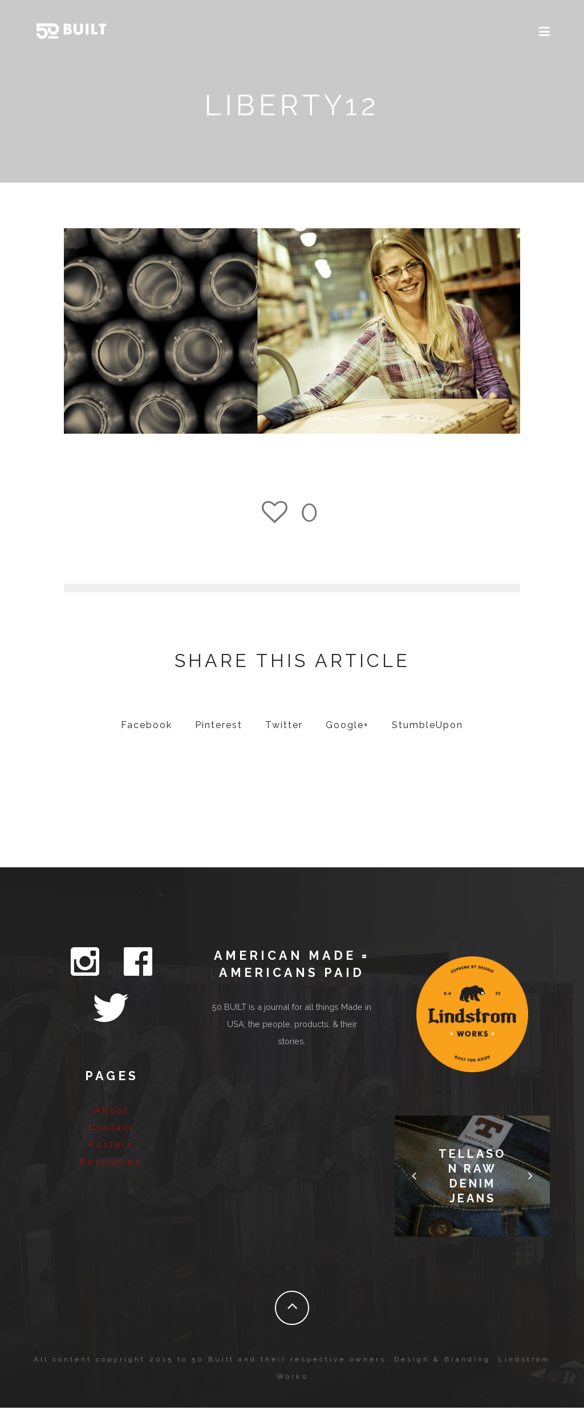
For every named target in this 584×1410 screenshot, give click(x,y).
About (112, 1063)
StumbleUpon (427, 727)
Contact (111, 1080)
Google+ (347, 727)
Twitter (284, 727)
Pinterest (218, 727)
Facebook (146, 727)
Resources (111, 1115)
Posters (112, 1097)
